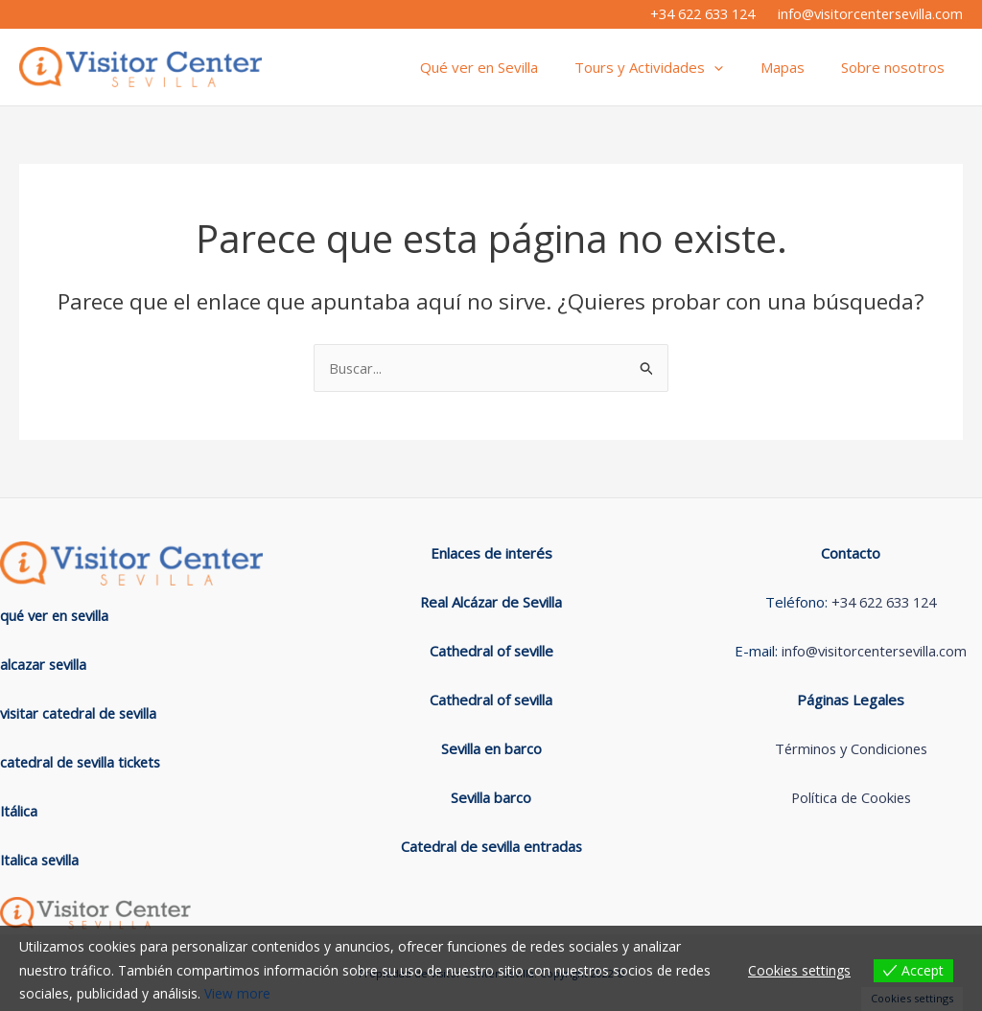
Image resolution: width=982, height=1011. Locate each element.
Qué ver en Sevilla (507, 67)
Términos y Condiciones (850, 749)
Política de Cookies (851, 798)
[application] (734, 67)
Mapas (794, 67)
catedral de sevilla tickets (83, 761)
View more (237, 993)
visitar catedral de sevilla (81, 713)
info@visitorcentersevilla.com (870, 13)
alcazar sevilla (45, 664)
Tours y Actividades (669, 67)
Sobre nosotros (896, 67)
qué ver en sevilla (57, 615)
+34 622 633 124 (702, 13)
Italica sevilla (41, 859)
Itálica (19, 810)
